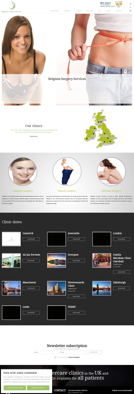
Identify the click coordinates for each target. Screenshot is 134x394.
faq (99, 11)
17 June (116, 266)
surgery (67, 11)
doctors (89, 11)
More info (38, 388)
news (108, 11)
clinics (78, 11)
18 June (71, 291)
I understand (15, 388)
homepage (55, 11)
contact (119, 11)
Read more (34, 136)
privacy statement (74, 357)
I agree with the (67, 357)
